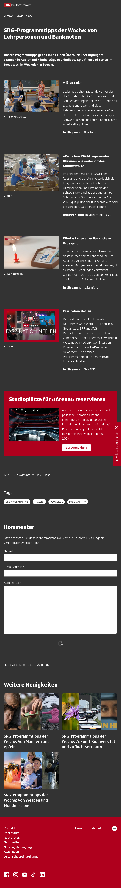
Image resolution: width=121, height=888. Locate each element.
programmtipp (77, 502)
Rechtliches (12, 837)
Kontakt (9, 828)
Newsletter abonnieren (96, 828)
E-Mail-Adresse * (15, 567)
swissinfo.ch (91, 287)
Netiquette (11, 842)
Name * (8, 551)
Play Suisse (90, 132)
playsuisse (56, 502)
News (29, 15)
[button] (115, 5)
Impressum (11, 833)
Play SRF (109, 214)
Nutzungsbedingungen (19, 847)
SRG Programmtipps (17, 502)
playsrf (39, 502)
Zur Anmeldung (76, 447)
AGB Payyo (11, 851)
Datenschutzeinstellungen (22, 856)
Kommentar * (12, 582)
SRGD (20, 15)
